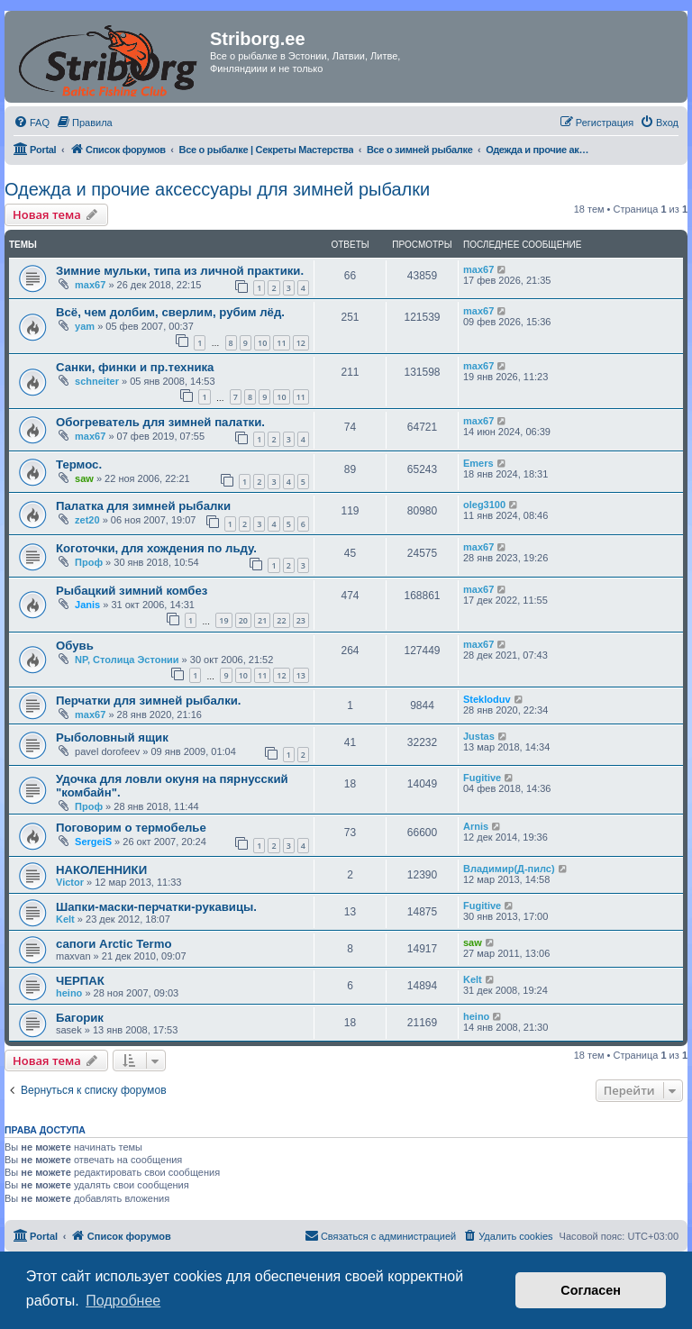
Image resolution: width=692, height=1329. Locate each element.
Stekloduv (487, 699)
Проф (89, 562)
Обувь (75, 645)
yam (85, 326)
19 (223, 620)
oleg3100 (484, 504)
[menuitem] (32, 122)
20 (243, 620)
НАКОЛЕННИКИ (101, 870)
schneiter (97, 381)
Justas (479, 736)
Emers (478, 463)
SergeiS (93, 841)
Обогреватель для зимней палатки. (160, 422)
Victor (70, 882)
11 (281, 343)
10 (262, 343)
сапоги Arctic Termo (113, 944)
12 (300, 343)
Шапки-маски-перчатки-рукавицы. (156, 907)
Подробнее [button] (123, 1300)
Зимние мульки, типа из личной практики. (180, 271)
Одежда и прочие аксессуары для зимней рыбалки (217, 189)
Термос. (79, 464)
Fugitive (482, 777)
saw (84, 478)
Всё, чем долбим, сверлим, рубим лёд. (170, 312)
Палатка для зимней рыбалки (143, 506)
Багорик (80, 1017)
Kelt (65, 919)
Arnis (475, 826)
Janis (87, 604)
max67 (90, 284)
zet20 (87, 519)
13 (300, 675)
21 (262, 620)
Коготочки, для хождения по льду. (156, 548)
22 (281, 620)
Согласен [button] (590, 1290)
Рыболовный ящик (112, 737)
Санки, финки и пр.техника (135, 367)
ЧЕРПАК (80, 981)
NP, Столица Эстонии (127, 659)
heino (69, 993)
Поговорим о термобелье (131, 827)
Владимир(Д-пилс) (509, 868)
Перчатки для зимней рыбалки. (148, 700)
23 (300, 620)
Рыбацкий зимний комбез (131, 590)
